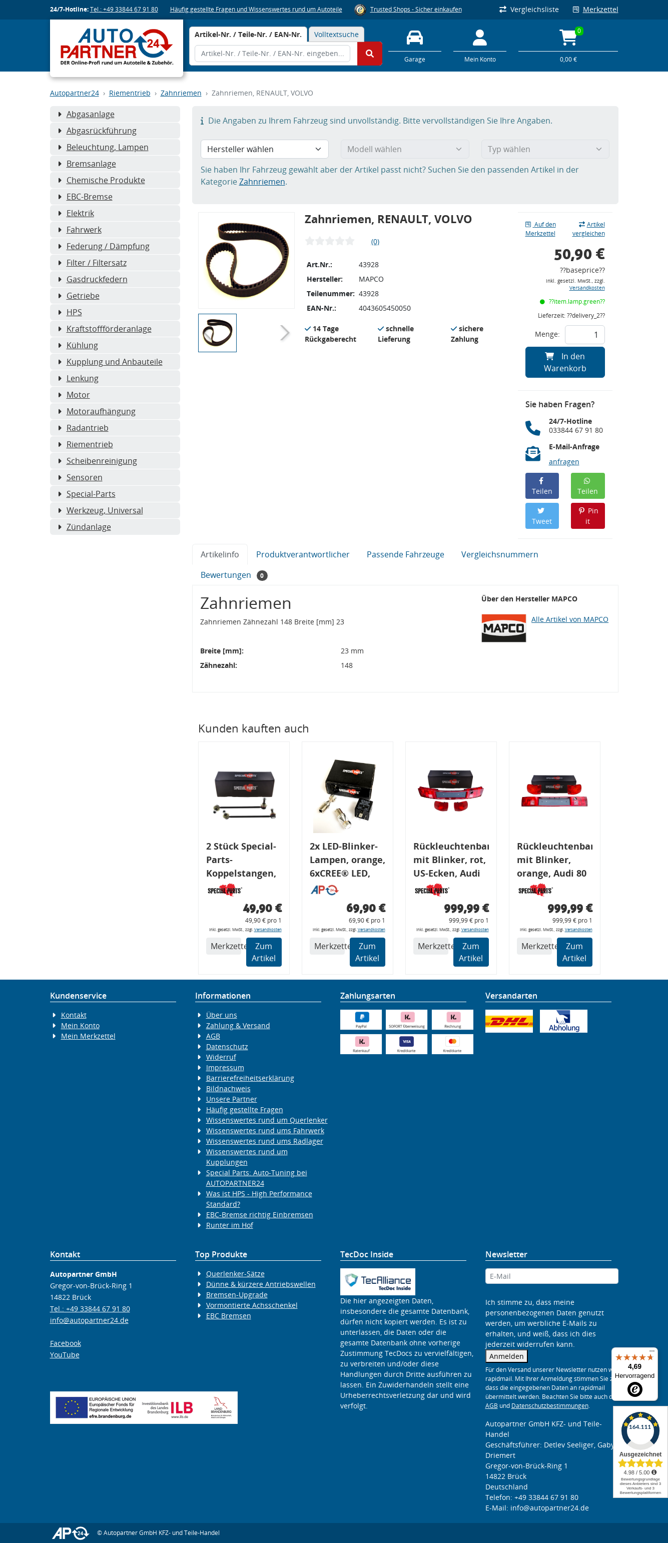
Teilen (542, 486)
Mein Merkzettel (88, 1036)
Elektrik (76, 213)
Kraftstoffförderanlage (105, 328)
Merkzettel (595, 9)
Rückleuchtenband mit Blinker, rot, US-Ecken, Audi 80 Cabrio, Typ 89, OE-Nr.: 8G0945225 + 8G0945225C (451, 861)
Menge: (547, 334)
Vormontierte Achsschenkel (252, 1305)
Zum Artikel (264, 952)
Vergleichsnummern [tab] (499, 554)
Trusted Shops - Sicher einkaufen (416, 9)
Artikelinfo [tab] (220, 554)
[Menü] (652, 1353)
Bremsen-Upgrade (237, 1294)
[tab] (248, 34)
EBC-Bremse (85, 196)
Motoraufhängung (97, 411)
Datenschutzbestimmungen (549, 1405)
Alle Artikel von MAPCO (569, 619)
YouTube (65, 1354)
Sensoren (80, 477)
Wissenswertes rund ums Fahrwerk (265, 1130)
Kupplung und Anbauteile (110, 361)
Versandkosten (587, 288)
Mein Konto (80, 1025)
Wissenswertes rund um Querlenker (267, 1120)
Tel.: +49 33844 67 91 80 (124, 9)
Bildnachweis (228, 1088)
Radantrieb (83, 427)
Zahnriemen (181, 93)
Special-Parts (87, 493)
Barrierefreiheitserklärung (250, 1078)
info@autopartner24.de (89, 1320)
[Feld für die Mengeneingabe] (585, 334)
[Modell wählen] (405, 149)
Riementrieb (130, 93)
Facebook (65, 1343)
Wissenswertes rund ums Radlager (264, 1141)
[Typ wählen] (545, 149)
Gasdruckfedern (93, 279)
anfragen (564, 461)
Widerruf (221, 1057)
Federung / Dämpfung (104, 246)
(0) (375, 241)
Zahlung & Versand (238, 1025)
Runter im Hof (229, 1225)
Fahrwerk (80, 229)
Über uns (221, 1015)
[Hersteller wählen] (265, 149)
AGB (213, 1036)
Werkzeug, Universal (100, 510)
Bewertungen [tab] (234, 575)
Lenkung (78, 378)
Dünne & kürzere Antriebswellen (261, 1284)
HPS (70, 312)
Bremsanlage (87, 163)
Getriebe (79, 295)
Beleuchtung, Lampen (103, 147)
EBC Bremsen (228, 1315)
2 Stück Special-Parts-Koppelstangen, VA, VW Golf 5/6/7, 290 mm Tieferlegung (241, 861)
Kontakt (74, 1015)
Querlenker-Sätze (235, 1273)
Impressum (225, 1067)
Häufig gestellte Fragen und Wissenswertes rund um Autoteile (256, 9)
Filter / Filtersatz (92, 262)
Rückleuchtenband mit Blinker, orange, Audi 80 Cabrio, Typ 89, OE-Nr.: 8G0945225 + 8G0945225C (554, 861)
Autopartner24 (74, 93)
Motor (74, 394)
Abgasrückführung (97, 130)
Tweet (542, 516)
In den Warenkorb (565, 362)
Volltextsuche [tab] (336, 34)
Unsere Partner (231, 1099)
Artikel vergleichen (588, 229)
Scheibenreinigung (97, 460)
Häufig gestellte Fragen (244, 1109)
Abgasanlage (86, 114)
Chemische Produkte (101, 180)
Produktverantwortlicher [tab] (303, 554)
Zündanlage (84, 526)
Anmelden (506, 1356)
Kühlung (78, 345)
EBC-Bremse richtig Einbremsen (259, 1214)
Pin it (588, 516)
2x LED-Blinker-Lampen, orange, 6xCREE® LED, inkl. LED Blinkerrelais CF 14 (347, 861)
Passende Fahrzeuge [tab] (405, 554)
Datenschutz (227, 1046)
